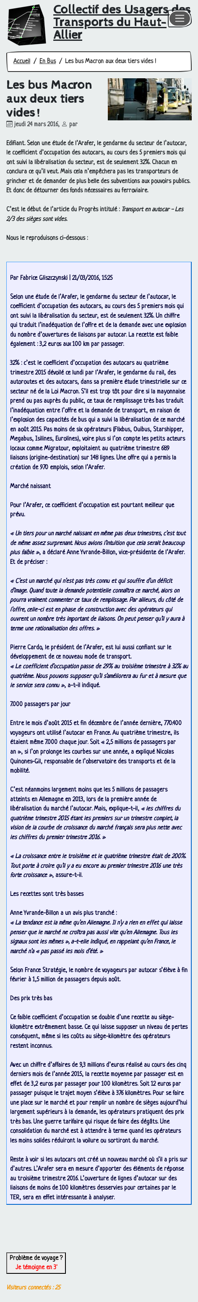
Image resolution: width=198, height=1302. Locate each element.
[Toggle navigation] (180, 19)
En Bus (47, 61)
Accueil (21, 61)
